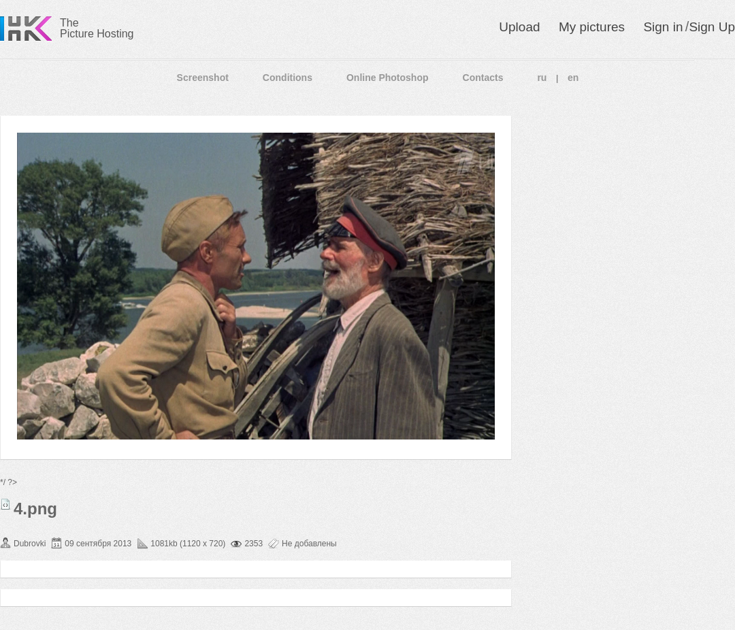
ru (541, 77)
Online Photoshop (387, 77)
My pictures (592, 27)
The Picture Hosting (97, 28)
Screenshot (203, 77)
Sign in (663, 27)
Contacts (483, 77)
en (573, 77)
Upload (519, 27)
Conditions (287, 77)
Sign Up (712, 27)
